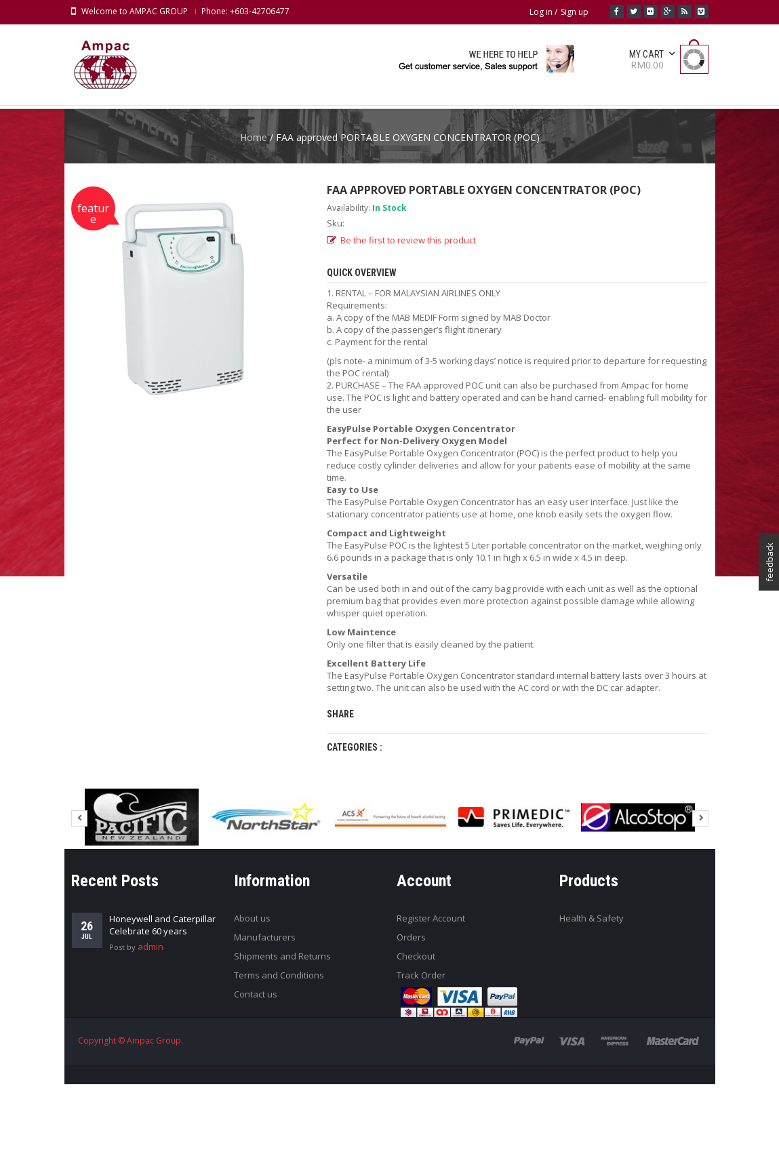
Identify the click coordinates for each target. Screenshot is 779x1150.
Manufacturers (265, 1003)
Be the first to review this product (408, 306)
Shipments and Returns (282, 1022)
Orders (411, 1003)
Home (253, 203)
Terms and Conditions (279, 1041)
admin (150, 1012)
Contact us (255, 1060)
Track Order (421, 1041)
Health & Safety (591, 984)
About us (252, 984)
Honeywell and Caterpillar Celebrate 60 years (162, 990)
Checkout (416, 1022)
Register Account (431, 984)
